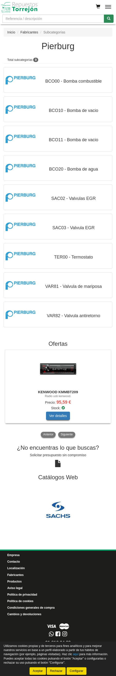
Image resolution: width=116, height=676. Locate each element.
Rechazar (56, 671)
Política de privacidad (22, 594)
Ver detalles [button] (58, 416)
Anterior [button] (48, 434)
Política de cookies (20, 601)
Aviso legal (15, 588)
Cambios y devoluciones (24, 614)
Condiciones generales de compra (30, 607)
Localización (16, 568)
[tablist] (58, 394)
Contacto (13, 561)
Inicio (11, 32)
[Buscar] (109, 19)
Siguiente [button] (67, 434)
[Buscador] (53, 19)
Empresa (13, 555)
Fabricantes (29, 32)
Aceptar (38, 671)
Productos (14, 581)
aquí (75, 654)
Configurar (76, 671)
